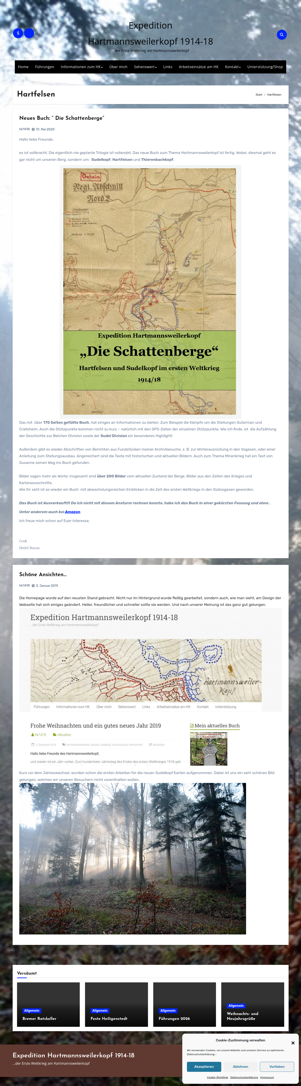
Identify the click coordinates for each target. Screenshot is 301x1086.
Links (167, 66)
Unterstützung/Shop (265, 66)
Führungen (44, 66)
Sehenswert (144, 66)
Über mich (118, 66)
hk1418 (28, 132)
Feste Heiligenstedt (109, 1028)
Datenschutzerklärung (201, 1054)
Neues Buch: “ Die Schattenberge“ (65, 121)
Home (23, 66)
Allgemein (31, 1020)
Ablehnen (240, 1067)
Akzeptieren (204, 1067)
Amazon (76, 515)
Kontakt (232, 66)
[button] (290, 1040)
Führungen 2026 (174, 1028)
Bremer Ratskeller (39, 1028)
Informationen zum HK (81, 66)
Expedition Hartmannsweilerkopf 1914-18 (74, 1065)
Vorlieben (277, 1067)
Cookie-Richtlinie (217, 1077)
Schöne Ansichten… (46, 584)
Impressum (267, 1077)
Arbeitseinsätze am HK (198, 66)
